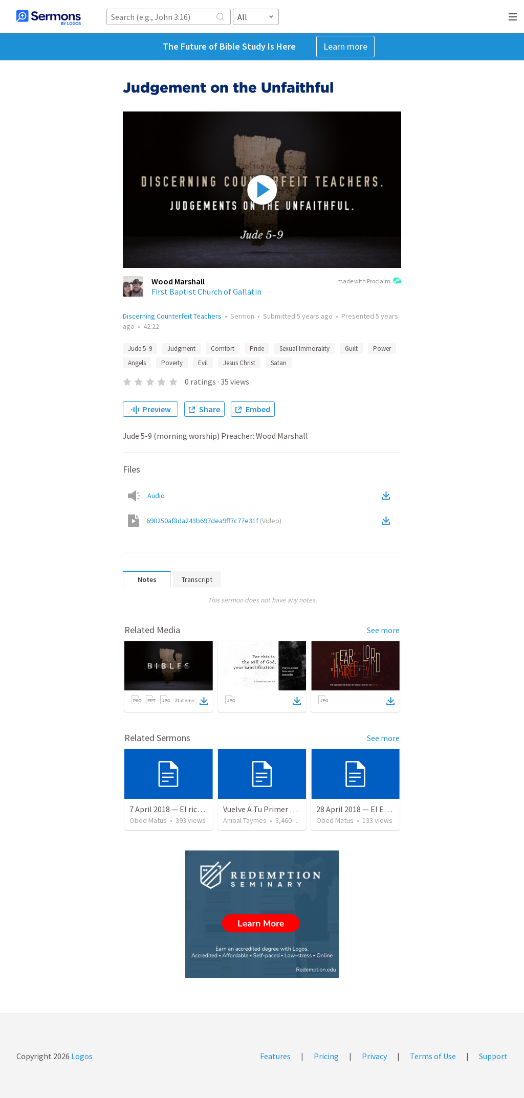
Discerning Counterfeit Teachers (172, 316)
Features (275, 1056)
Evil (203, 362)
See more (383, 630)
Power (382, 348)
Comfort (222, 348)
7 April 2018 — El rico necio (175, 809)
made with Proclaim (369, 281)
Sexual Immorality (304, 348)
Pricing (326, 1056)
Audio (156, 495)
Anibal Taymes (245, 820)
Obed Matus (148, 820)
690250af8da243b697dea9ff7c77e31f (213, 520)
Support (493, 1056)
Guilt (351, 348)
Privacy (374, 1056)
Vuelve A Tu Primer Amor (266, 809)
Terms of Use (433, 1056)
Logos (81, 1056)
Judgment (181, 348)
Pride (257, 348)
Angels (137, 362)
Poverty (172, 362)
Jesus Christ (239, 362)
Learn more (345, 46)
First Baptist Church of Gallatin (206, 291)
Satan (279, 362)
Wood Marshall (178, 281)
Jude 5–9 (140, 348)
